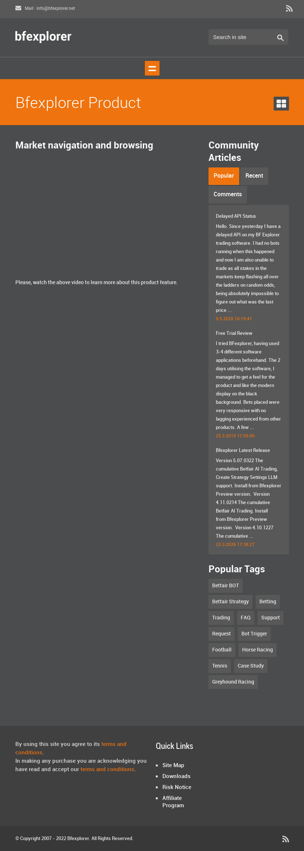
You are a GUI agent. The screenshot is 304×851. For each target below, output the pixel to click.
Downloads (176, 777)
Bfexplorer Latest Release (243, 450)
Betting (267, 601)
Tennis (219, 666)
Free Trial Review (234, 333)
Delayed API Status (236, 216)
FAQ (246, 617)
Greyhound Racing (233, 682)
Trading (221, 617)
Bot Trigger (254, 634)
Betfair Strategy (230, 601)
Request (221, 634)
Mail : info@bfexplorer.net (45, 8)
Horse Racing (257, 650)
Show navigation (152, 68)
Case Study (251, 666)
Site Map (173, 766)
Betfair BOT (225, 585)
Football (222, 650)
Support (270, 617)
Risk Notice (176, 787)
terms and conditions (107, 770)
